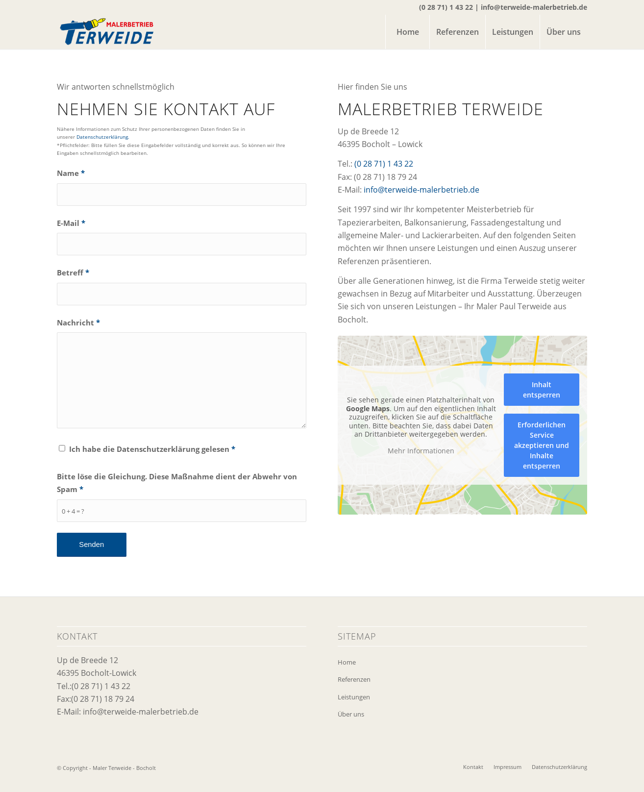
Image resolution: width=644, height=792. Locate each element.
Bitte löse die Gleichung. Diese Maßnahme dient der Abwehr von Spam (177, 482)
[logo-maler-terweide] (106, 32)
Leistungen (354, 697)
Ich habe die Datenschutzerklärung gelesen (152, 449)
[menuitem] (407, 32)
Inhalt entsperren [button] (541, 389)
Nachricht (78, 322)
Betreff (73, 272)
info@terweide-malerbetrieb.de (534, 7)
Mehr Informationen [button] (421, 450)
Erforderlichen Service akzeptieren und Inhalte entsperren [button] (541, 445)
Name (71, 173)
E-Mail (71, 223)
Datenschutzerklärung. (102, 136)
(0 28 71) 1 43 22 (446, 7)
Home (347, 662)
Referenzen (354, 679)
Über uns (351, 714)
